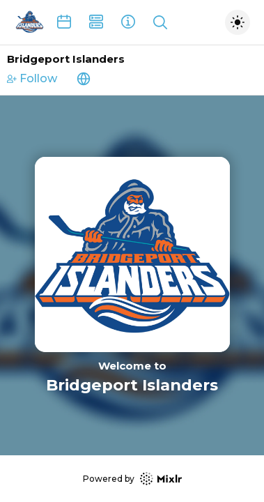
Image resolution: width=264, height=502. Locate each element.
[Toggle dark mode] (237, 22)
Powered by (132, 478)
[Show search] (160, 22)
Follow (32, 78)
